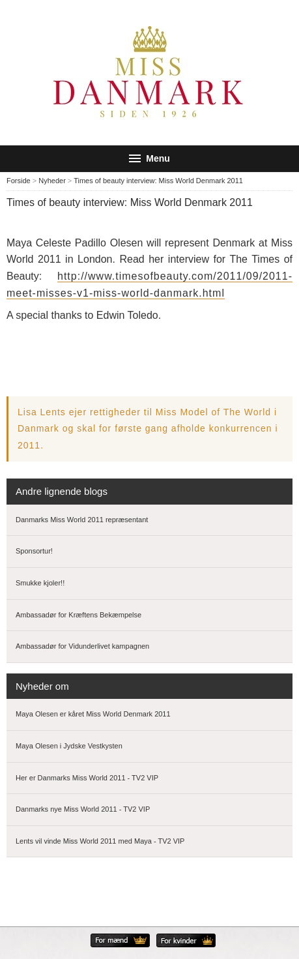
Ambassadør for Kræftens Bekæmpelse (78, 615)
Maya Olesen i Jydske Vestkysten (69, 746)
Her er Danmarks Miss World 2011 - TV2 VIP (87, 778)
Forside (19, 180)
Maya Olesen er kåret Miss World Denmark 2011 (93, 714)
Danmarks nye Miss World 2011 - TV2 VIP (83, 809)
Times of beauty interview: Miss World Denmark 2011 (158, 180)
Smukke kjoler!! (40, 583)
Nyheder (52, 180)
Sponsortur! (34, 551)
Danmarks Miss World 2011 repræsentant (82, 520)
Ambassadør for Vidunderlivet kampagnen (82, 646)
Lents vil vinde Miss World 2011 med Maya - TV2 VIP (100, 841)
